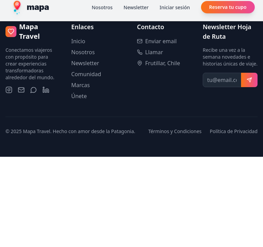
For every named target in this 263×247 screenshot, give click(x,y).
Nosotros (83, 52)
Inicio (78, 41)
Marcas (80, 85)
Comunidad (86, 74)
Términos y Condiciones (175, 131)
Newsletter (85, 63)
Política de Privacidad (234, 131)
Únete (79, 96)
